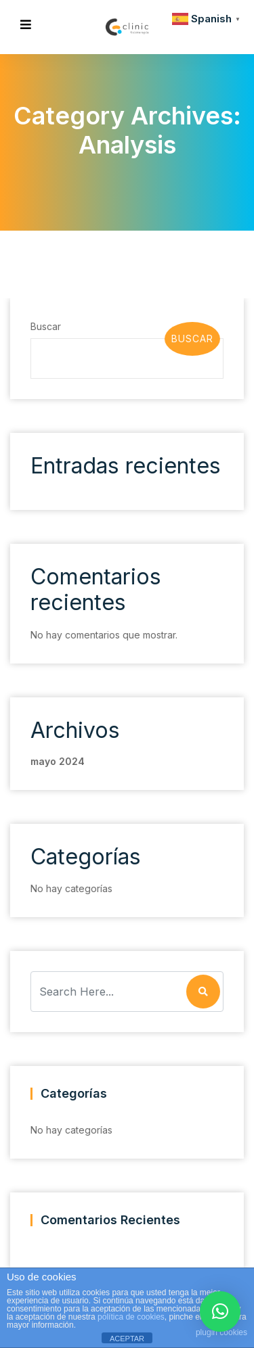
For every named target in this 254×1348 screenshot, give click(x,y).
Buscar (45, 326)
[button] (220, 1311)
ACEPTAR (127, 1338)
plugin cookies (221, 1332)
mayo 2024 (57, 761)
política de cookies (131, 1317)
